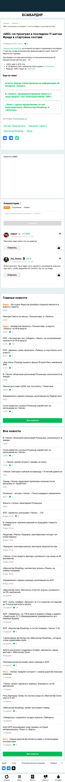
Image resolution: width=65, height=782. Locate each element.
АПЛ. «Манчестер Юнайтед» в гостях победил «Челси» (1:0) (31, 628)
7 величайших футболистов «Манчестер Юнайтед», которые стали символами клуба (32, 639)
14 (17, 608)
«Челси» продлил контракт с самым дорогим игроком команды (32, 673)
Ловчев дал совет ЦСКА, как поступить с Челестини (28, 386)
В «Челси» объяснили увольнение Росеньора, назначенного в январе (32, 375)
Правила (53, 763)
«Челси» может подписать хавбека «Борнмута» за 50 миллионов (28, 685)
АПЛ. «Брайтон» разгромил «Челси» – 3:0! (23, 513)
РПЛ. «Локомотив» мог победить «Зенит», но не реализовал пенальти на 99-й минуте (32, 339)
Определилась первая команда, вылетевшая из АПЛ (28, 580)
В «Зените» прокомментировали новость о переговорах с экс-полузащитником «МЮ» (28, 95)
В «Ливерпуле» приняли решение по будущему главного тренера (30, 523)
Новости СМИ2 (11, 156)
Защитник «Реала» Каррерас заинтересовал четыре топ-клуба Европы (30, 535)
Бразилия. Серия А (38, 126)
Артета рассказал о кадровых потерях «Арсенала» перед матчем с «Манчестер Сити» (30, 651)
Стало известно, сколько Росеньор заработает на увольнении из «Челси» (27, 407)
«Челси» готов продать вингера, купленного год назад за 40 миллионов (32, 557)
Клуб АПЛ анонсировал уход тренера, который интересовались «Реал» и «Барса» (25, 728)
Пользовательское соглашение (33, 763)
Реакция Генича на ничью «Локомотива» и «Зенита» (28, 316)
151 (13, 344)
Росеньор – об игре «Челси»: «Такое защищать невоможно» (32, 493)
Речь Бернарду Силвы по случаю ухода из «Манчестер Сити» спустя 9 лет (32, 697)
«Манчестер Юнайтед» (12, 48)
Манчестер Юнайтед (13, 131)
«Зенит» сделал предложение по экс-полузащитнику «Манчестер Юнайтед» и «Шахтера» (27, 107)
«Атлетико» (50, 66)
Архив (4, 763)
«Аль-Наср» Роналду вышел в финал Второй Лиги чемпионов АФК (32, 363)
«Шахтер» (31, 69)
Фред (29, 131)
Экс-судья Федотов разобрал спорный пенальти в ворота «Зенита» (31, 305)
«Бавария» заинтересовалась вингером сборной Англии (30, 546)
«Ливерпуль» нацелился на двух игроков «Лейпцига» (28, 717)
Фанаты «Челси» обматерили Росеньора (22, 503)
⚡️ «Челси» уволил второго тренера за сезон (24, 462)
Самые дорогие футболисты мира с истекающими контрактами (30, 740)
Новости (15, 23)
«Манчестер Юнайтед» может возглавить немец (26, 708)
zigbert (14, 234)
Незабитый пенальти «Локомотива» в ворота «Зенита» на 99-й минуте (28, 327)
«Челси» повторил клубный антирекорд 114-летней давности (32, 472)
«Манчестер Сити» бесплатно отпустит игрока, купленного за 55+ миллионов (31, 591)
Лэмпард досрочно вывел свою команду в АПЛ (26, 662)
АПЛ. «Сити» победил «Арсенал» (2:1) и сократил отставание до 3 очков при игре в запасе (32, 603)
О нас (14, 763)
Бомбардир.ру (20, 119)
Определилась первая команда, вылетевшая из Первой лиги (32, 396)
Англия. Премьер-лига (14, 126)
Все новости (33, 420)
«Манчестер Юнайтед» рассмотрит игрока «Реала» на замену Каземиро (29, 569)
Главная (6, 23)
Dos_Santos (16, 258)
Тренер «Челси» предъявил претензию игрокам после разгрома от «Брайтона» (29, 482)
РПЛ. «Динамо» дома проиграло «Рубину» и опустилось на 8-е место (32, 351)
